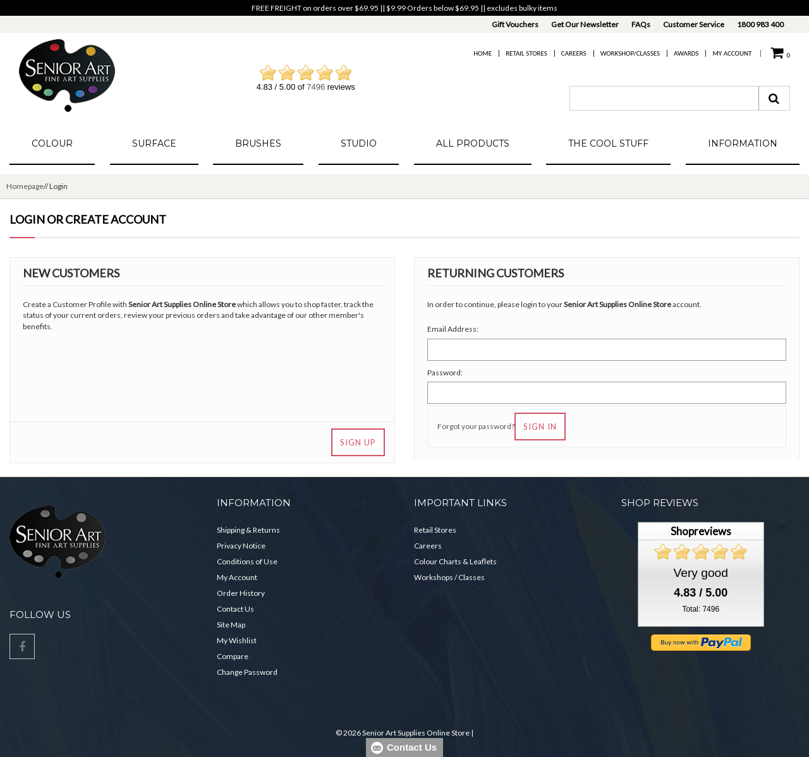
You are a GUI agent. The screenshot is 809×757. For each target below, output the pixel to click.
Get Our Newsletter (585, 24)
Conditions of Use (247, 561)
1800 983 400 (760, 24)
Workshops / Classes (449, 577)
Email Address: (452, 329)
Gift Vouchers (515, 24)
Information (742, 143)
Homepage (25, 186)
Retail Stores (526, 53)
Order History (241, 593)
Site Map (231, 624)
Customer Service (693, 24)
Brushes (258, 143)
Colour (52, 143)
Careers (574, 53)
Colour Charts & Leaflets (455, 561)
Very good (701, 572)
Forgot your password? (475, 426)
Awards (686, 53)
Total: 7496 (700, 609)
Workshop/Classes (630, 53)
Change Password (247, 672)
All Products (472, 143)
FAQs (640, 24)
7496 (316, 87)
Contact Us (235, 609)
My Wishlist (237, 640)
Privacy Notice (241, 545)
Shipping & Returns (248, 530)
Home (482, 53)
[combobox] (664, 98)
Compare (232, 656)
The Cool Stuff (608, 143)
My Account (731, 53)
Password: (445, 372)
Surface (154, 143)
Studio (359, 143)
